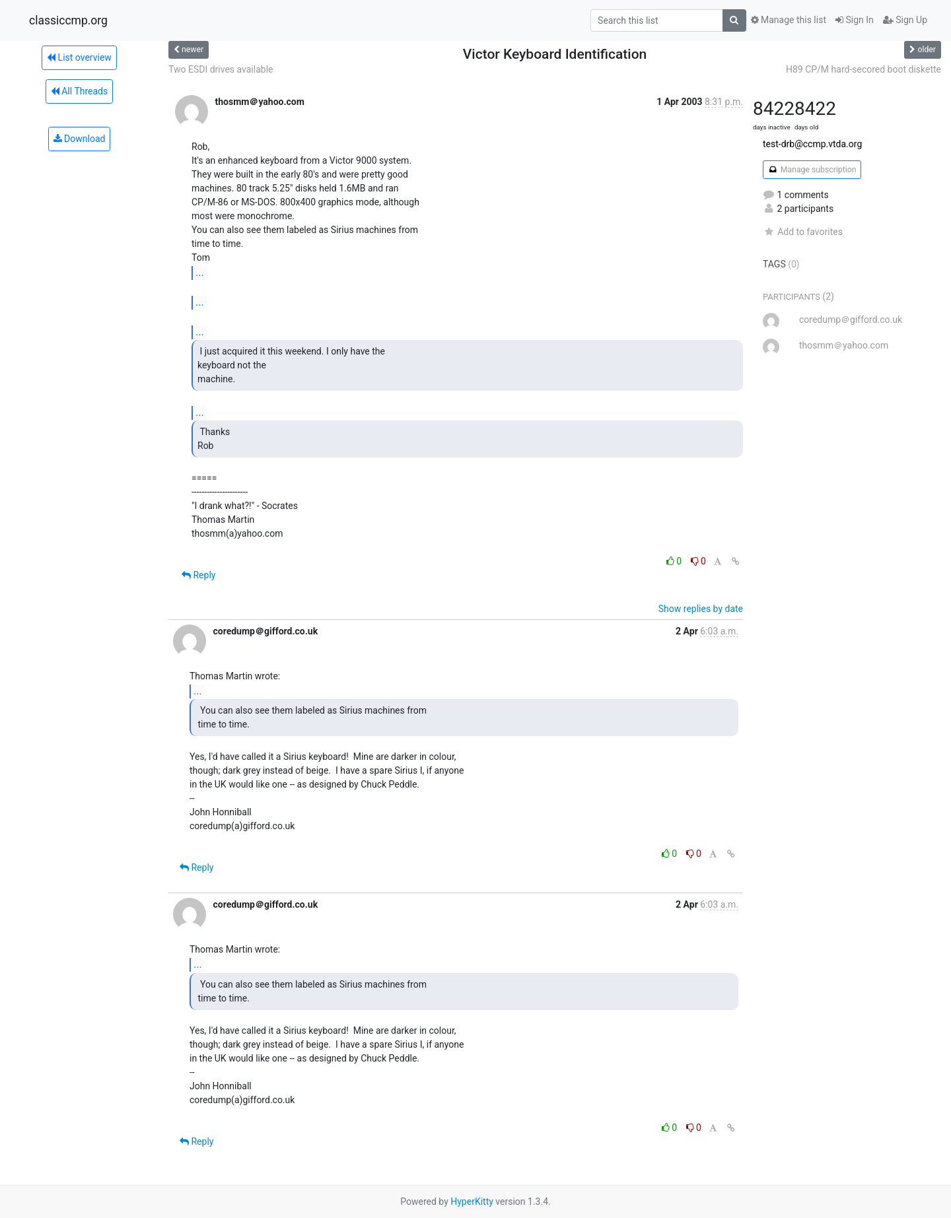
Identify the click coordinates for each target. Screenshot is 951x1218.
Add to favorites (803, 231)
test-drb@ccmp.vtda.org (812, 144)
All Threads (79, 91)
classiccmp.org (68, 20)
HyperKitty (471, 1201)
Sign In (854, 20)
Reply (198, 575)
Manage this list (788, 20)
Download (79, 138)
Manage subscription (812, 169)
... (199, 272)
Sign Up (905, 20)
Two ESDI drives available (220, 69)
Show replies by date (700, 608)
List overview (79, 57)
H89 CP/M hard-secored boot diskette (863, 69)
